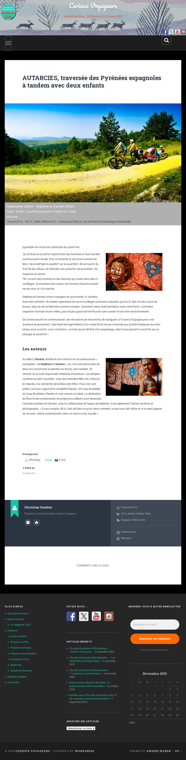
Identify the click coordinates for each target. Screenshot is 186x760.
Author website (36, 522)
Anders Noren (158, 751)
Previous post (128, 532)
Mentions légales (17, 676)
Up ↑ (178, 751)
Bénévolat (15, 664)
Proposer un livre (19, 659)
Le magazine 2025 (20, 624)
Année (131, 513)
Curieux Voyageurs (93, 5)
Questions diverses (21, 670)
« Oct (131, 722)
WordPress (84, 751)
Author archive (27, 522)
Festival (140, 513)
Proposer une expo (20, 647)
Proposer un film (19, 641)
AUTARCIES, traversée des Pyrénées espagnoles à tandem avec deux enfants (82, 81)
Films (148, 513)
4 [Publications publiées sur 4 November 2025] (139, 695)
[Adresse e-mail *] (155, 624)
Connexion (13, 682)
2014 (124, 513)
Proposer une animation (23, 653)
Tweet (48, 460)
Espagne (125, 520)
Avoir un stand (18, 636)
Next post (126, 538)
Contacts (12, 630)
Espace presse (15, 619)
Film (143, 520)
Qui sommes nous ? (18, 613)
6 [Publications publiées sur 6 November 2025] (155, 695)
